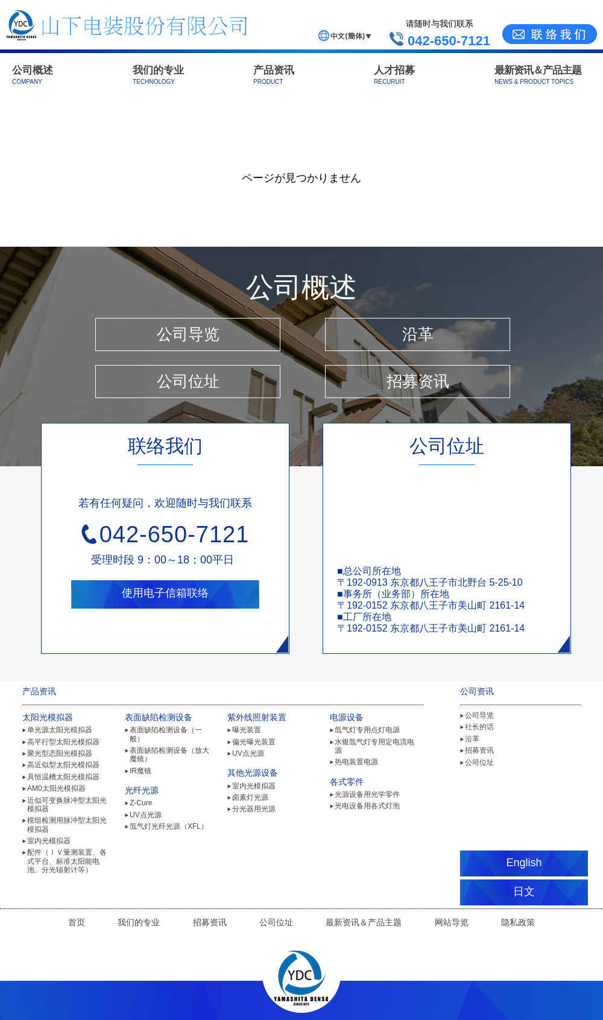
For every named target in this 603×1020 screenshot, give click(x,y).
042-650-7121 (174, 534)
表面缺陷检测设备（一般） (166, 734)
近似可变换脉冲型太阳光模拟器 (67, 804)
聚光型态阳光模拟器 (59, 753)
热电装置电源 (356, 762)
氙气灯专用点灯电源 (367, 730)
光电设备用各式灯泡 (367, 806)
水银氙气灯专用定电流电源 (374, 746)
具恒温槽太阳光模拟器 (63, 777)
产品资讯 (273, 75)
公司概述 (32, 75)
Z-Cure (141, 803)
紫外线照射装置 (256, 717)
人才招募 (394, 75)
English (523, 863)
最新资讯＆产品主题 (537, 75)
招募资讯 (418, 381)
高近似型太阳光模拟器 (63, 765)
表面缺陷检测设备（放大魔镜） (169, 754)
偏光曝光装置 (254, 742)
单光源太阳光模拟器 (59, 730)
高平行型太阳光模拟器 (63, 742)
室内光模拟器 (49, 841)
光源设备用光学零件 (367, 794)
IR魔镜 (140, 771)
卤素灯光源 (250, 797)
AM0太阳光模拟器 (56, 788)
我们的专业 (158, 75)
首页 (76, 922)
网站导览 (452, 922)
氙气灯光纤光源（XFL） (169, 826)
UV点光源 (146, 815)
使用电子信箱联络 (165, 593)
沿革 (418, 334)
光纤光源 (142, 790)
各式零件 (347, 782)
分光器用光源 (254, 809)
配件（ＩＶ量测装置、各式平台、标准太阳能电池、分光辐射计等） (67, 861)
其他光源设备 (252, 773)
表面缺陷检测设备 (158, 717)
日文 (524, 891)
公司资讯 (477, 691)
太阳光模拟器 (47, 717)
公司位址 (188, 381)
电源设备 (347, 717)
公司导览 (188, 334)
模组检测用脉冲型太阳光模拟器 (67, 824)
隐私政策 (518, 922)
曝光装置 (246, 730)
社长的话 (479, 727)
